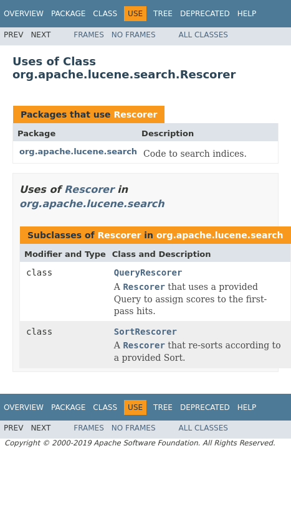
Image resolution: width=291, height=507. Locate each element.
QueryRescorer (148, 272)
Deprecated (205, 13)
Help (247, 13)
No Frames (134, 34)
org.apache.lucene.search (78, 151)
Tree (163, 13)
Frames (89, 34)
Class (105, 13)
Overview (24, 13)
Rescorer (135, 114)
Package (68, 13)
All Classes (203, 34)
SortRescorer (145, 332)
